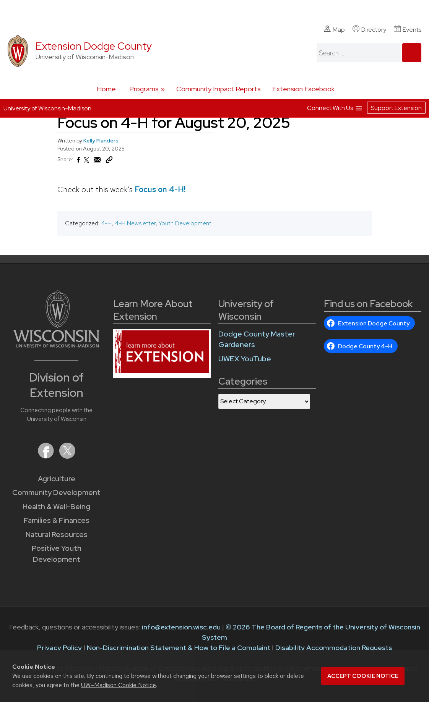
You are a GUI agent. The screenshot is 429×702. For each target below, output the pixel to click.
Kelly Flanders (101, 140)
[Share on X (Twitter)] (87, 163)
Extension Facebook (303, 88)
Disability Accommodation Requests (333, 647)
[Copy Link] (109, 161)
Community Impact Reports (218, 88)
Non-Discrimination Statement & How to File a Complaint (178, 647)
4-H (106, 223)
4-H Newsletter (135, 223)
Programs (144, 88)
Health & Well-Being (56, 506)
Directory (369, 29)
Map (334, 29)
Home (106, 88)
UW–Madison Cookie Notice (118, 685)
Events (407, 29)
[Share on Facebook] (78, 162)
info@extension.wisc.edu (181, 627)
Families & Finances (56, 520)
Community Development (56, 492)
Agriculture (56, 479)
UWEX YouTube (244, 359)
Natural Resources (57, 534)
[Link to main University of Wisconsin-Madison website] (56, 345)
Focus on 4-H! (160, 189)
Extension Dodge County (94, 46)
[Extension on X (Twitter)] (67, 456)
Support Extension (396, 108)
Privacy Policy (59, 647)
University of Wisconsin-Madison (47, 108)
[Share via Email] (97, 162)
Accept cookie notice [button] (362, 676)
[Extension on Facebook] (46, 456)
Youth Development (185, 223)
